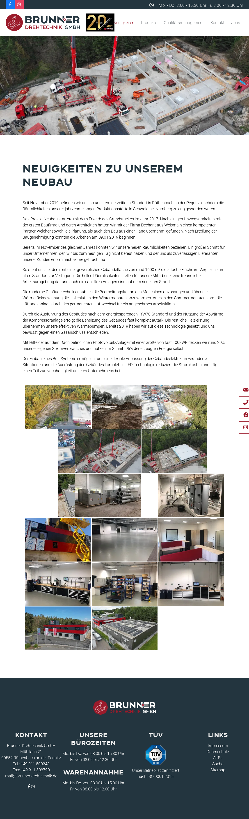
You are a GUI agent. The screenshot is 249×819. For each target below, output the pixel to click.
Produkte (149, 22)
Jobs (235, 22)
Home (101, 22)
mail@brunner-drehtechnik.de (31, 776)
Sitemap (217, 770)
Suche (217, 763)
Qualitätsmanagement (184, 22)
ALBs (217, 757)
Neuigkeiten (123, 22)
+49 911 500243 (35, 763)
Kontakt (217, 22)
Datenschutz (218, 751)
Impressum (218, 745)
